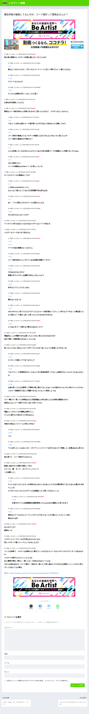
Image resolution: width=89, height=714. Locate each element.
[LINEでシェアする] (57, 607)
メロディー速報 (13, 3)
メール (6, 663)
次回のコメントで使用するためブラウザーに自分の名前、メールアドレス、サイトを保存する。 (38, 680)
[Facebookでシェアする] (40, 607)
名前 (6, 654)
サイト (6, 672)
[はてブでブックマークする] (49, 607)
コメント (8, 628)
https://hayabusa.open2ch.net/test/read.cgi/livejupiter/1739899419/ (34, 573)
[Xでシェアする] (31, 607)
